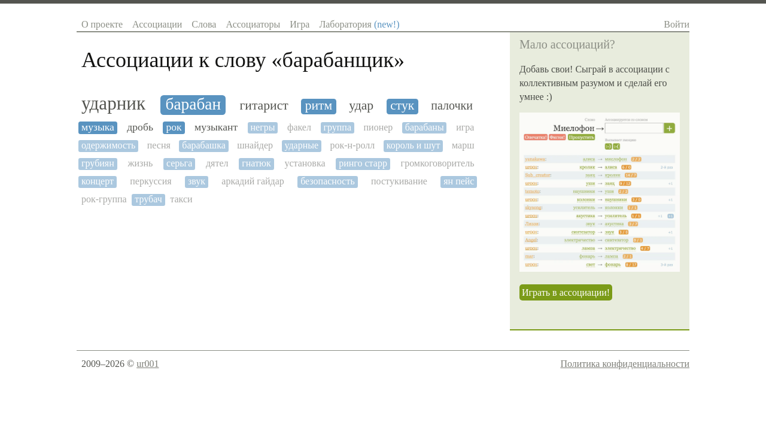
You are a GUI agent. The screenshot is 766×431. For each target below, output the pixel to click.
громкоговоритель (438, 163)
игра (465, 127)
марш (463, 145)
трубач (148, 199)
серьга (179, 163)
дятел (217, 163)
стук (402, 106)
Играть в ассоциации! (566, 292)
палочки (452, 105)
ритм (319, 106)
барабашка (204, 145)
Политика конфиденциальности (624, 364)
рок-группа (104, 199)
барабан (193, 104)
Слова (204, 24)
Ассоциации (157, 24)
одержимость (108, 145)
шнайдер (255, 145)
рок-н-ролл (352, 145)
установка (304, 163)
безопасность (327, 181)
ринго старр (363, 163)
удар (361, 106)
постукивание (399, 181)
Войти (676, 24)
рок (173, 127)
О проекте (102, 24)
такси (181, 199)
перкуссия (150, 181)
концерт (97, 181)
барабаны (424, 127)
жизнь (140, 163)
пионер (378, 127)
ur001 (147, 364)
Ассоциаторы (253, 24)
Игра (299, 24)
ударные (301, 145)
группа (337, 127)
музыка (97, 127)
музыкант (216, 127)
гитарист (263, 106)
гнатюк (256, 163)
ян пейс (458, 181)
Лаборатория (359, 24)
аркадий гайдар (252, 181)
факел (299, 127)
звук (196, 181)
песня (159, 145)
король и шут (413, 145)
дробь (140, 127)
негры (263, 127)
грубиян (97, 163)
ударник (113, 103)
